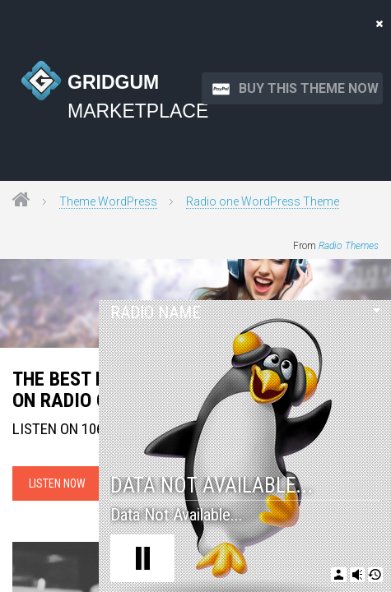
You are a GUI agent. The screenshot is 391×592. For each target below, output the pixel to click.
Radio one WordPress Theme (262, 201)
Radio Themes (349, 246)
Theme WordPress (108, 201)
